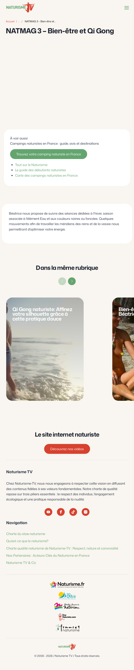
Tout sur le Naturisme (31, 164)
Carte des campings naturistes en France (46, 175)
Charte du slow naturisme (25, 533)
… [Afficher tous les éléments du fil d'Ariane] (19, 21)
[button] (72, 281)
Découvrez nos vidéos (67, 448)
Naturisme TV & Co (21, 562)
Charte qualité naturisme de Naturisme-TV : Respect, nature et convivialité (62, 548)
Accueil (10, 21)
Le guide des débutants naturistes (40, 170)
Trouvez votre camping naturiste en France (48, 154)
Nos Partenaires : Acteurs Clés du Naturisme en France (47, 555)
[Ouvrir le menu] (125, 7)
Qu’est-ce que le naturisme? (27, 540)
